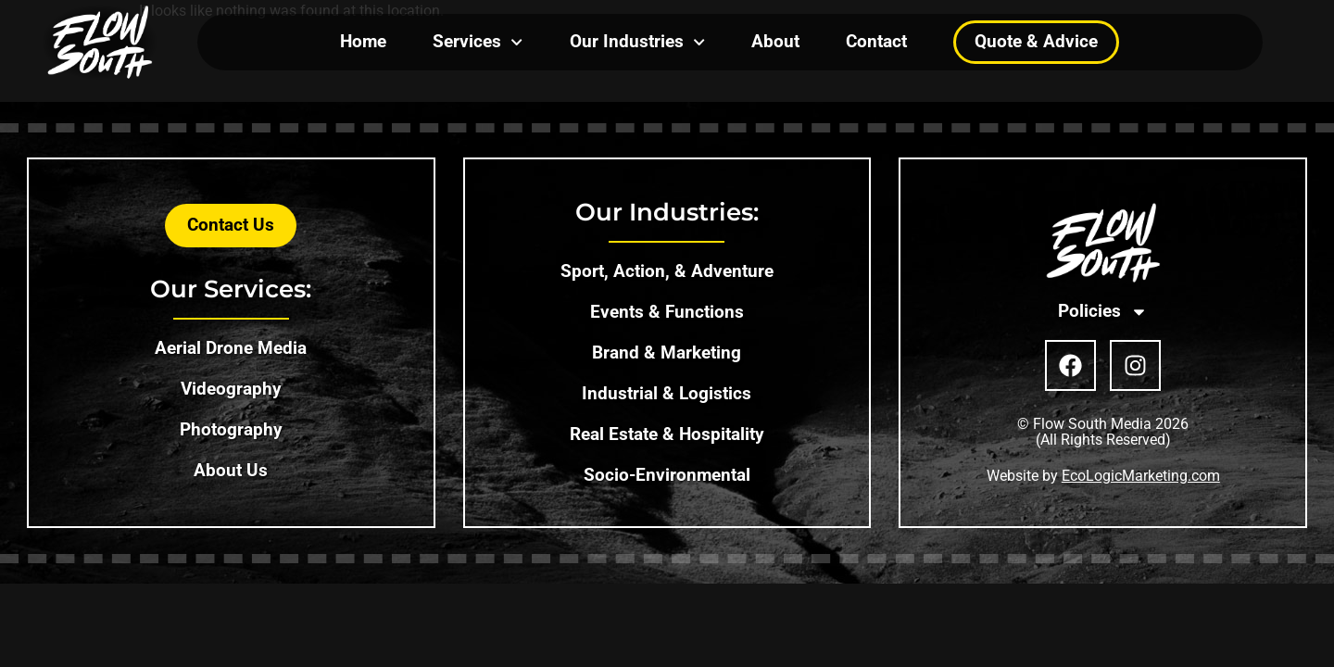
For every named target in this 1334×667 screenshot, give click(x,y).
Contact (876, 41)
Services (477, 42)
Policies (1103, 311)
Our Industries (637, 42)
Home (363, 41)
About (775, 41)
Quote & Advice (1036, 41)
